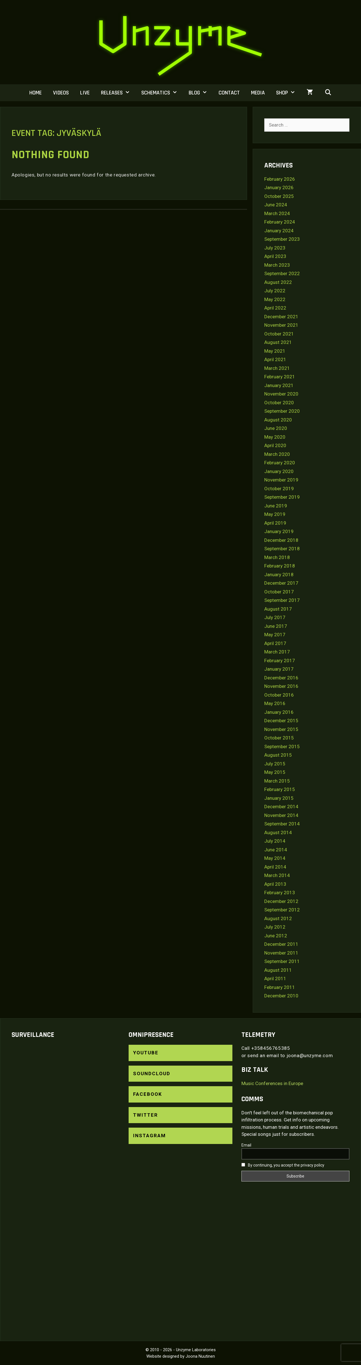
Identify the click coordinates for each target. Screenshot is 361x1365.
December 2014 (281, 806)
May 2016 (274, 703)
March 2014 (277, 875)
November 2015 (281, 729)
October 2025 (279, 196)
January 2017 (279, 669)
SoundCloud (151, 1073)
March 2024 (277, 213)
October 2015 (279, 738)
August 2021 (278, 342)
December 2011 (281, 944)
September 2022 (282, 273)
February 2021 (279, 376)
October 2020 (279, 402)
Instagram (149, 1135)
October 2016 (279, 695)
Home (35, 92)
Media (258, 92)
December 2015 (281, 720)
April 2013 (275, 884)
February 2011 (279, 987)
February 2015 (279, 789)
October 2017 (279, 592)
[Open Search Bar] (328, 92)
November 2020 (281, 394)
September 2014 (282, 824)
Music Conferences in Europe (272, 1083)
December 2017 (281, 583)
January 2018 (279, 574)
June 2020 (275, 428)
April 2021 (275, 359)
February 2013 (279, 892)
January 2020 (279, 471)
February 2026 (279, 179)
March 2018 (277, 557)
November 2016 (281, 686)
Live (85, 92)
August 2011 (278, 970)
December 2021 (281, 316)
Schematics (162, 92)
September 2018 (282, 548)
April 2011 (275, 978)
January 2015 (279, 798)
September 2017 (282, 600)
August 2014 (278, 832)
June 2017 (275, 626)
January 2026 (279, 187)
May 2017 (274, 634)
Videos (61, 92)
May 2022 (274, 299)
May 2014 (274, 858)
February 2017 (279, 660)
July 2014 (274, 841)
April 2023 (275, 256)
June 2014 (275, 849)
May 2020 (274, 437)
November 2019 (281, 480)
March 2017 (277, 652)
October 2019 (279, 488)
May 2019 (274, 514)
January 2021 (279, 385)
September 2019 (282, 497)
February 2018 (279, 566)
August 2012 (278, 918)
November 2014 (281, 815)
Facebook (147, 1094)
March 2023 (277, 265)
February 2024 (279, 222)
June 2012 (275, 935)
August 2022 (278, 282)
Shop (288, 92)
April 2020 (275, 445)
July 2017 (274, 617)
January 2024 (279, 230)
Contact (229, 92)
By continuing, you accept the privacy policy (282, 1165)
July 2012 (274, 927)
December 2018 (281, 540)
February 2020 (279, 462)
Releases (118, 92)
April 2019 (275, 523)
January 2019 (279, 531)
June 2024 (275, 204)
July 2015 (274, 764)
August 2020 (278, 420)
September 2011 (282, 961)
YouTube (146, 1052)
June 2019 (275, 506)
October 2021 (279, 334)
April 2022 (275, 308)
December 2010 (281, 996)
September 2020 (282, 411)
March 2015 (277, 781)
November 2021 (281, 325)
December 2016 (281, 678)
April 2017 (275, 643)
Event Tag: (56, 133)
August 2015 (278, 755)
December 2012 (281, 901)
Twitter (145, 1115)
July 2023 (274, 248)
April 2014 (275, 867)
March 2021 (277, 368)
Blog (201, 92)
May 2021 (274, 351)
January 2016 (279, 712)
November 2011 (281, 953)
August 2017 (278, 609)
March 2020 (277, 454)
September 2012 (282, 910)
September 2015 (282, 746)
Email (246, 1145)
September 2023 (282, 239)
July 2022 (274, 290)
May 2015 (274, 772)
